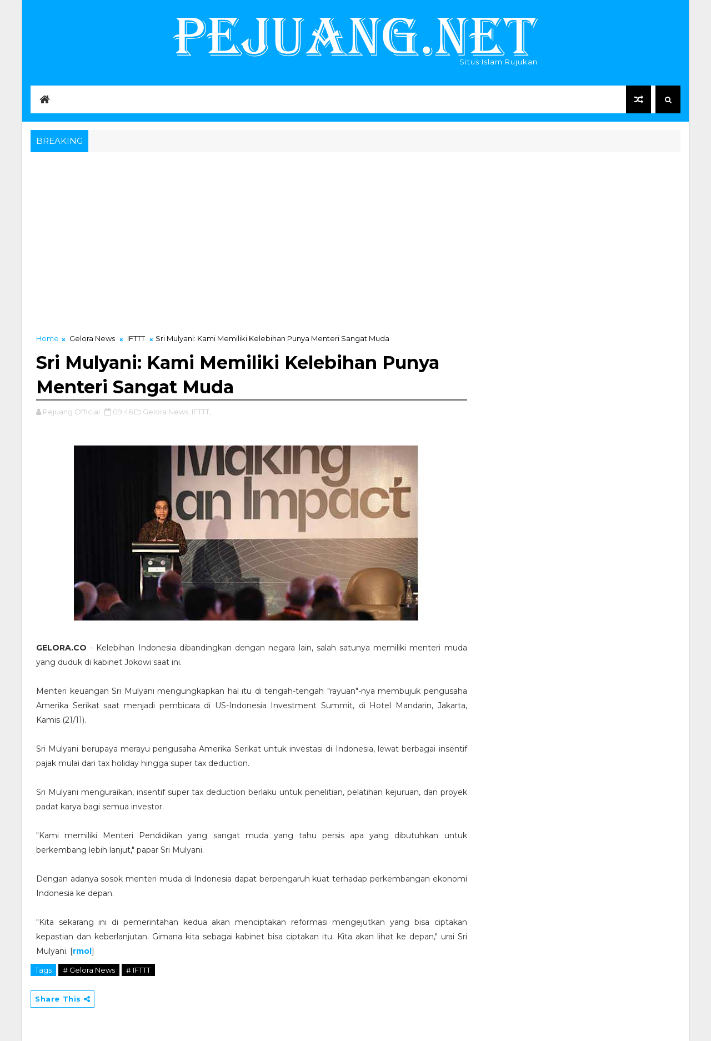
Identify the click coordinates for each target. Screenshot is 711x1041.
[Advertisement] (355, 238)
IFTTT (136, 338)
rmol (82, 951)
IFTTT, (201, 411)
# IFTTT (138, 969)
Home (47, 338)
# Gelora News (89, 969)
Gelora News (92, 338)
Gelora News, (166, 411)
